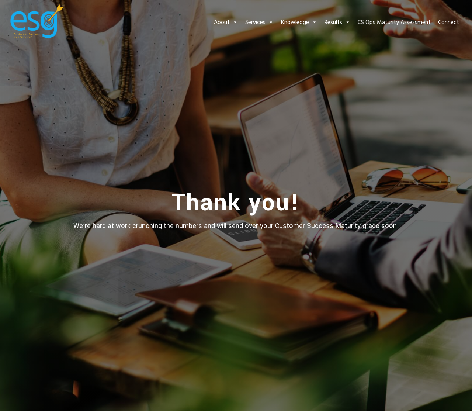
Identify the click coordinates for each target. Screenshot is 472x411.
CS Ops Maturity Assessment (394, 22)
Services (259, 22)
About (226, 22)
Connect (448, 22)
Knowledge (299, 22)
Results (337, 22)
